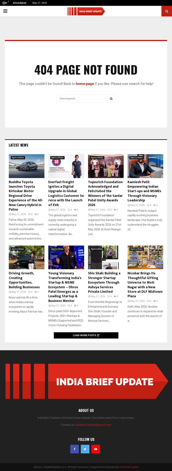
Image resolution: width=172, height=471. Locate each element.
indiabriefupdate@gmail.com (93, 424)
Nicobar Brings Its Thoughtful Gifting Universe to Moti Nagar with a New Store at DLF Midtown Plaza (145, 284)
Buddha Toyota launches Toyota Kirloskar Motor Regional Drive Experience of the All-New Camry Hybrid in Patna (26, 196)
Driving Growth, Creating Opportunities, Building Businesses (24, 280)
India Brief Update (129, 467)
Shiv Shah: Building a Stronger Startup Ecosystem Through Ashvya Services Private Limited (104, 282)
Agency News (18, 158)
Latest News (18, 145)
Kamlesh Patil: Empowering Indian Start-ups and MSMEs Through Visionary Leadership (144, 191)
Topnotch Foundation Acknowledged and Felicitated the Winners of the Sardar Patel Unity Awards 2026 (105, 193)
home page (85, 84)
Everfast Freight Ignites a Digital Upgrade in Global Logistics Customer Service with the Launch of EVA (66, 193)
